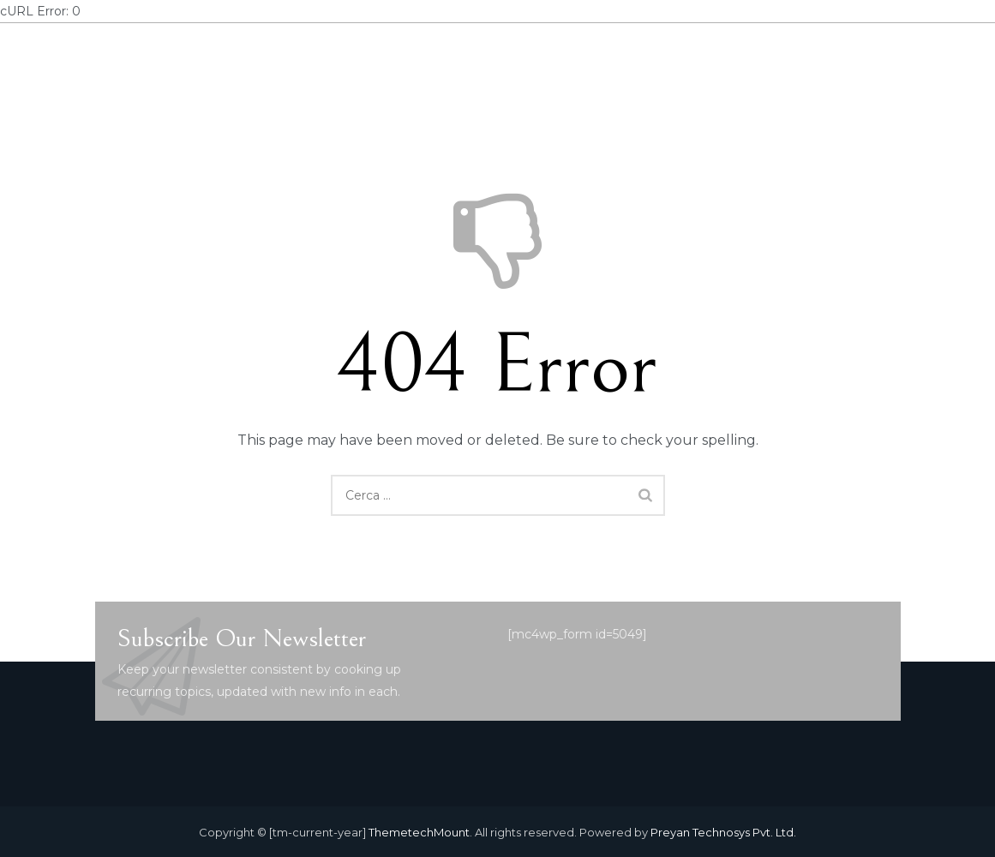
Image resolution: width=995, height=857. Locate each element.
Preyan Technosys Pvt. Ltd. (723, 832)
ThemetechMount (419, 832)
